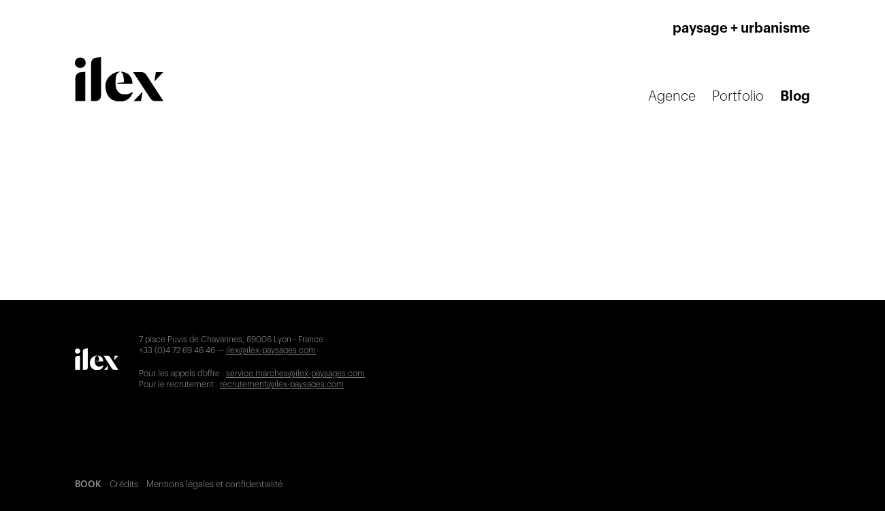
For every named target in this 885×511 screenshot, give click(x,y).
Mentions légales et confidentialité (214, 484)
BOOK (88, 484)
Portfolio (738, 96)
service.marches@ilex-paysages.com (295, 373)
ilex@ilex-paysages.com (271, 350)
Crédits (124, 484)
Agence (672, 96)
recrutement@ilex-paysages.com (282, 384)
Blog (795, 96)
